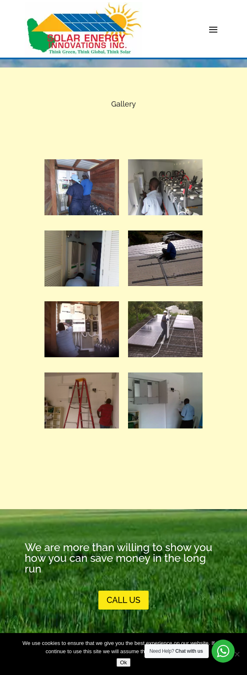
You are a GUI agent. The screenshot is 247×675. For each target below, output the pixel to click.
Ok (123, 662)
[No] (237, 654)
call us (123, 600)
